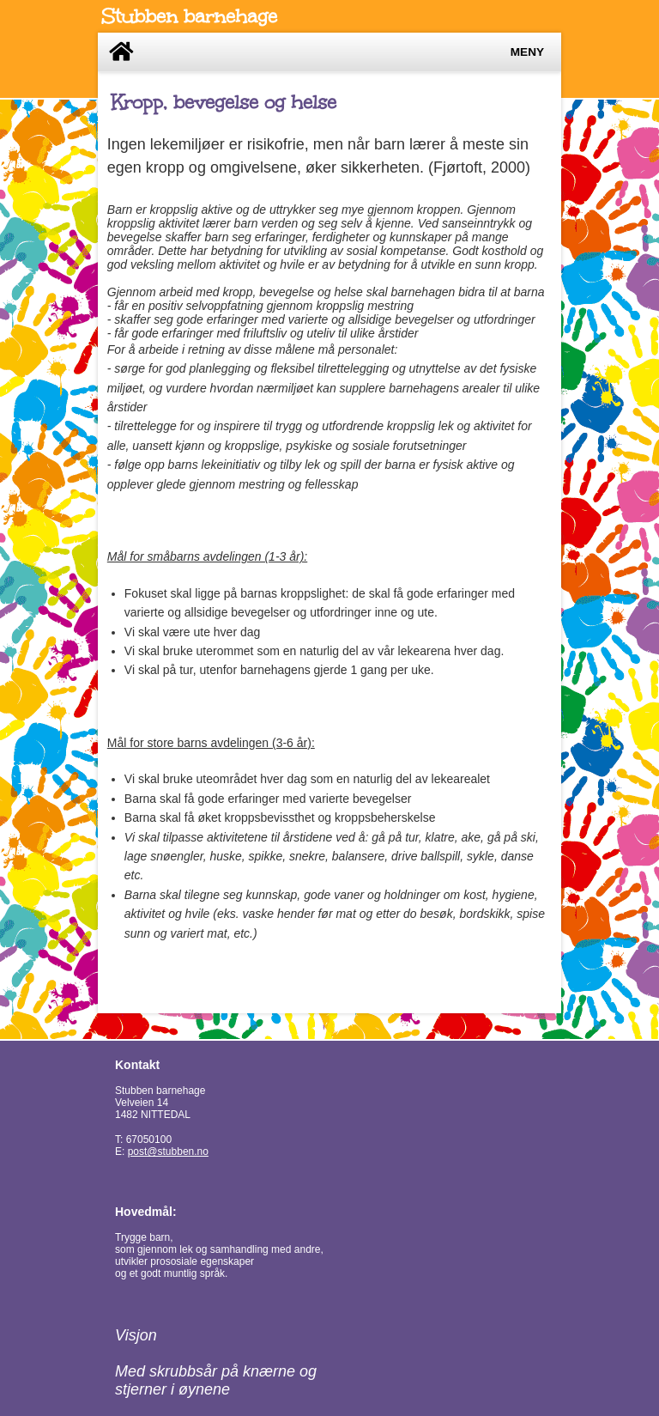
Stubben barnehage (189, 16)
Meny (527, 52)
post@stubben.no (168, 1152)
